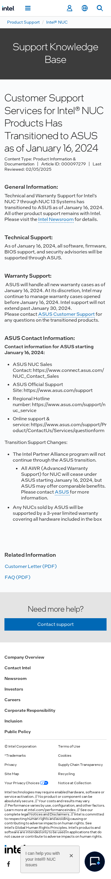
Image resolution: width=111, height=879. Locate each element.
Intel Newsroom (56, 219)
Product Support (23, 22)
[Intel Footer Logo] (15, 849)
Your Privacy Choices (26, 783)
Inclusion (13, 721)
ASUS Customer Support (66, 314)
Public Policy (17, 731)
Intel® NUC (57, 22)
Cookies (64, 755)
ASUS (62, 492)
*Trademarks (15, 755)
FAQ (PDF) (17, 577)
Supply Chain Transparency (80, 764)
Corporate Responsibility (29, 710)
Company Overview (24, 657)
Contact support (55, 624)
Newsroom (15, 678)
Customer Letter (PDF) (31, 566)
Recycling (66, 773)
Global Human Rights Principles (41, 827)
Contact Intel (17, 667)
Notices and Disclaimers (49, 814)
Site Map (11, 773)
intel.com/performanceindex (51, 810)
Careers (12, 699)
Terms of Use (69, 746)
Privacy (10, 764)
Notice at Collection (74, 783)
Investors (13, 689)
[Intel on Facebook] (8, 863)
